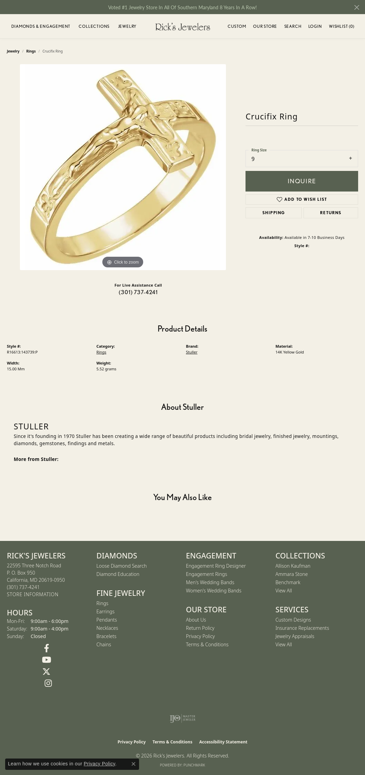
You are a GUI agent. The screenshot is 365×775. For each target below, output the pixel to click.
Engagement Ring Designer (216, 566)
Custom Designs (293, 619)
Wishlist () (341, 27)
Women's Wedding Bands (214, 590)
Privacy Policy (200, 636)
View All (283, 590)
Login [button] (315, 27)
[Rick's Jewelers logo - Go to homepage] (182, 26)
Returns (330, 212)
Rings (101, 352)
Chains (103, 644)
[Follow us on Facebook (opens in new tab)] (46, 648)
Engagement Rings (206, 574)
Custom (237, 26)
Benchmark (287, 582)
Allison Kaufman (292, 566)
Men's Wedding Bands (210, 582)
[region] (123, 167)
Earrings (105, 611)
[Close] (356, 7)
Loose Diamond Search (121, 566)
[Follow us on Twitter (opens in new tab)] (46, 672)
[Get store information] (32, 595)
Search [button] (292, 26)
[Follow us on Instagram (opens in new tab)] (48, 683)
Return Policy (200, 628)
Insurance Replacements (302, 628)
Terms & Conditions (207, 644)
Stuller (192, 352)
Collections (94, 26)
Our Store (265, 26)
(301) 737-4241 (138, 292)
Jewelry (127, 26)
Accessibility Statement (223, 742)
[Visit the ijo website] (182, 718)
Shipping (273, 212)
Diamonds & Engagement (40, 26)
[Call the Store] (23, 587)
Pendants (106, 619)
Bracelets (106, 636)
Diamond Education (117, 574)
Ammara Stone (291, 574)
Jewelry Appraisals (294, 636)
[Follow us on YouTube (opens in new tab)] (46, 660)
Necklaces (107, 628)
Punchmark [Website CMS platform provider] (194, 765)
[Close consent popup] (134, 764)
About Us (196, 619)
